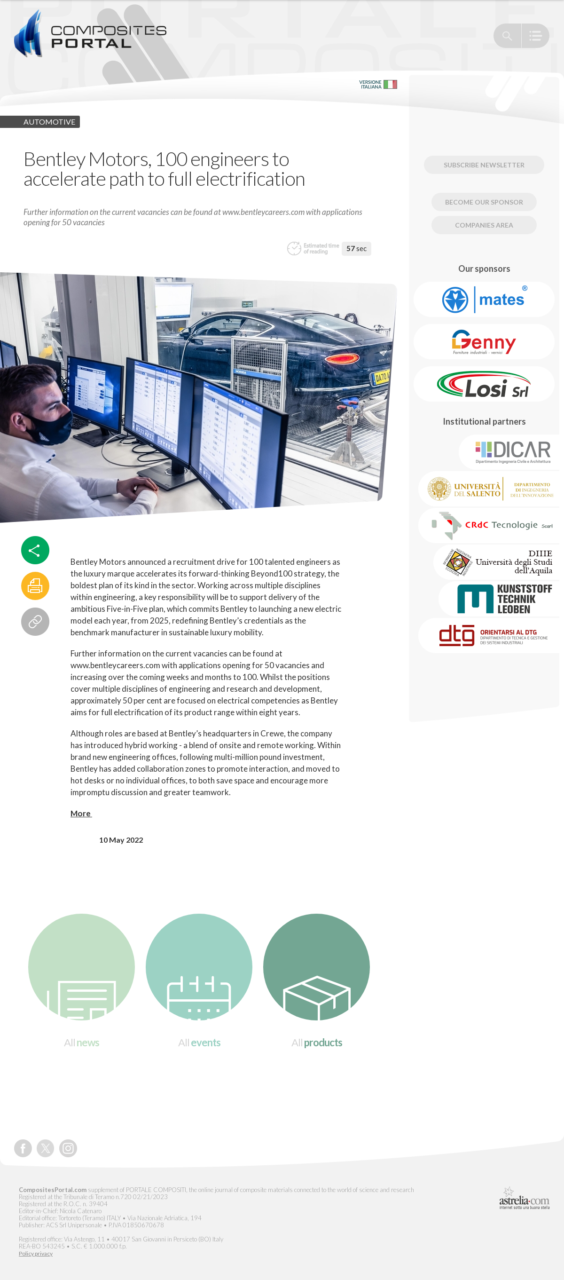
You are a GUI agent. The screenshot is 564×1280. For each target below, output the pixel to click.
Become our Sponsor (484, 202)
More (81, 813)
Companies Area (484, 225)
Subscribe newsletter (484, 165)
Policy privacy (36, 1253)
